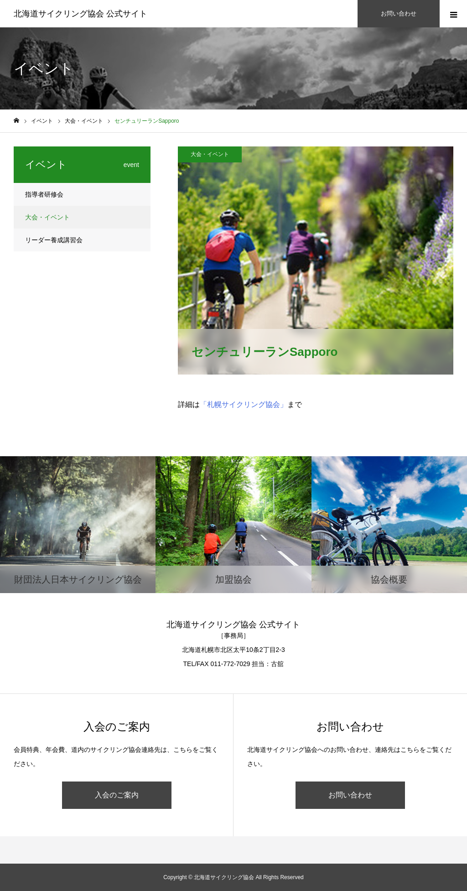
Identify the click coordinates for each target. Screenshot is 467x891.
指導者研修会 (44, 194)
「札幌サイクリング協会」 (243, 404)
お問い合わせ (350, 795)
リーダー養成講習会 (54, 240)
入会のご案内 (117, 795)
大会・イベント (210, 154)
